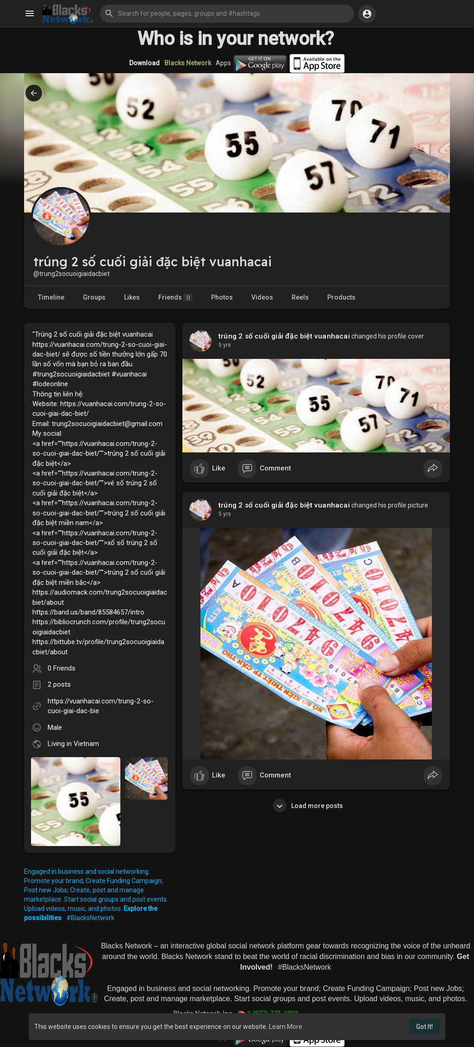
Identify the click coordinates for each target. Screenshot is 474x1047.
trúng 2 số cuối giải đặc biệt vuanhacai (284, 336)
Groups (94, 297)
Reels (300, 297)
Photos (222, 297)
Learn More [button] (285, 1026)
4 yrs (224, 345)
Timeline (51, 297)
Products (341, 297)
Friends (175, 297)
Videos (262, 297)
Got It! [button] (424, 1026)
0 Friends (61, 668)
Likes (132, 297)
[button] (227, 13)
